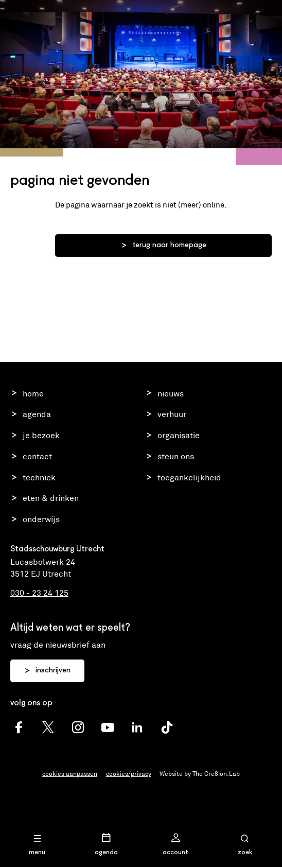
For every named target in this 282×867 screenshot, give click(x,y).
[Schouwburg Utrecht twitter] (48, 728)
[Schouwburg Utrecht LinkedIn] (137, 728)
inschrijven (47, 671)
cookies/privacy (128, 773)
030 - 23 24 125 (39, 593)
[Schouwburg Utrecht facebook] (18, 728)
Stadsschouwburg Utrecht (141, 17)
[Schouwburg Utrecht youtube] (107, 728)
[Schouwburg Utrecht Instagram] (77, 728)
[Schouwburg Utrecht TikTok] (166, 728)
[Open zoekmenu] (245, 844)
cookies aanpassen (69, 773)
